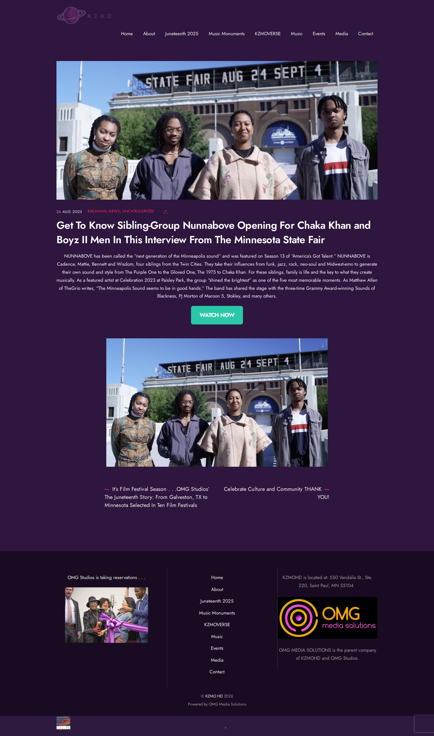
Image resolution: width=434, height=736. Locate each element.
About (149, 33)
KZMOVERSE (268, 33)
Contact (365, 33)
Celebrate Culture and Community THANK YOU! (276, 493)
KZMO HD (214, 696)
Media (341, 33)
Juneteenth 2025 (181, 33)
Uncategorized (138, 211)
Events (319, 33)
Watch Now (217, 315)
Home (127, 33)
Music (297, 33)
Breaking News (104, 211)
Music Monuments (227, 33)
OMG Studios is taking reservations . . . (106, 577)
